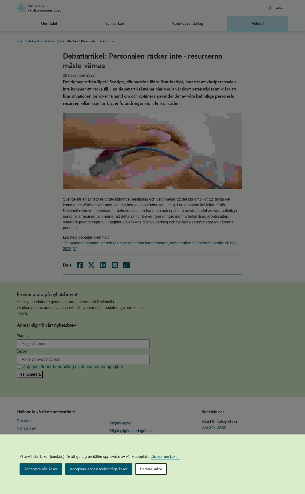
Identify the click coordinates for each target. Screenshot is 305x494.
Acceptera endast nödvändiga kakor (98, 469)
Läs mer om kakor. (165, 456)
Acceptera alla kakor (40, 469)
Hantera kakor (151, 469)
